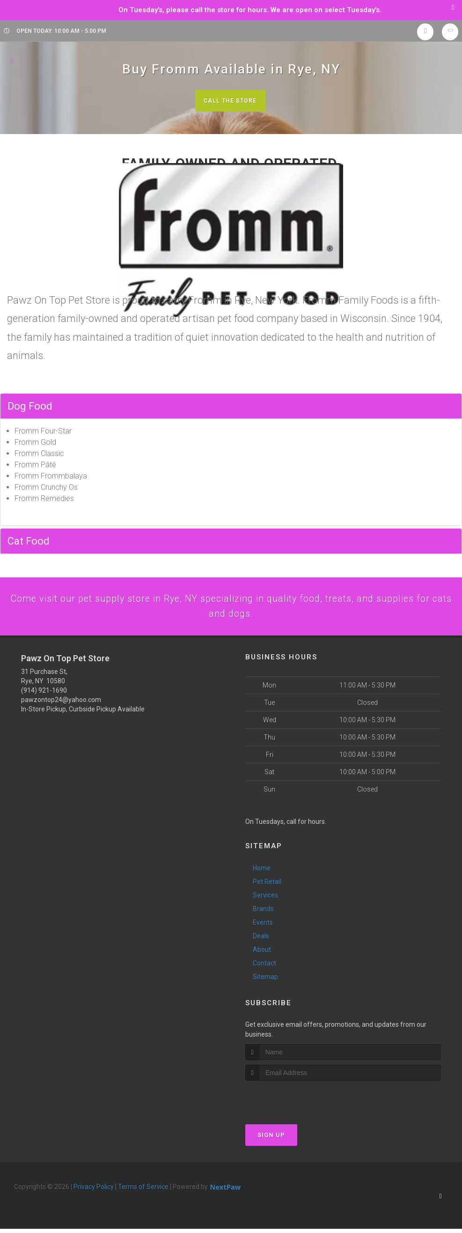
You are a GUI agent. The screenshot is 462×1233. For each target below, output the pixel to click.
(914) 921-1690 (44, 694)
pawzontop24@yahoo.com (61, 703)
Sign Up (271, 1139)
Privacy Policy (93, 1191)
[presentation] (295, 1102)
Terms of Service (143, 1191)
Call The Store (230, 100)
